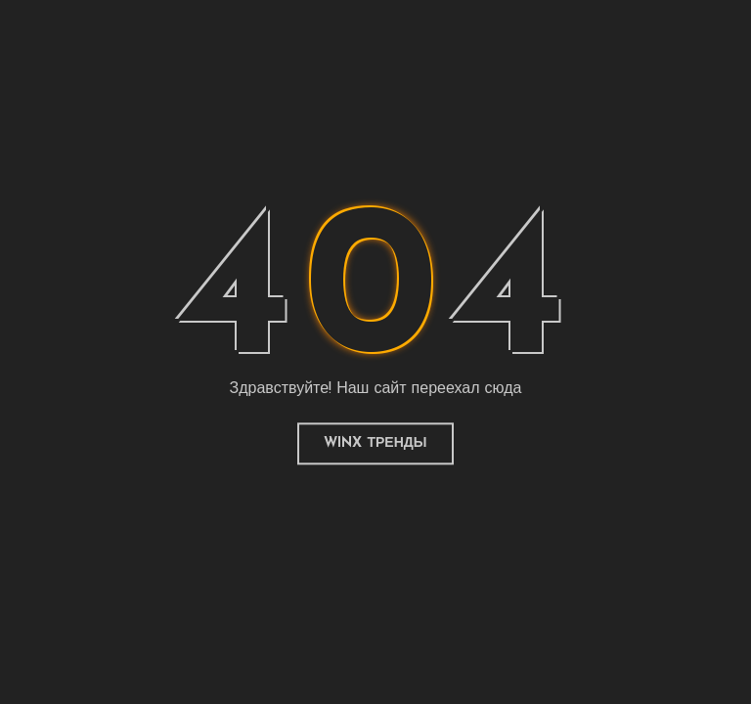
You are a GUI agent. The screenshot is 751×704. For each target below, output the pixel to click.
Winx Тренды (375, 443)
